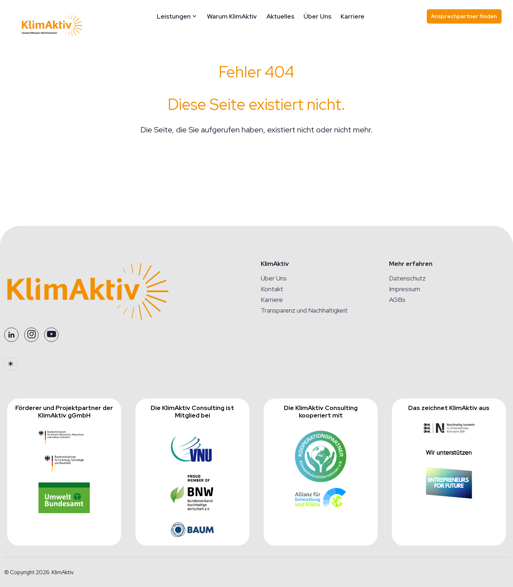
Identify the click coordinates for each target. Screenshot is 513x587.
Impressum (404, 289)
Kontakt (272, 289)
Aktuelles (297, 16)
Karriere (369, 16)
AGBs (397, 299)
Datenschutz (407, 278)
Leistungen (190, 16)
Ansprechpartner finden (464, 16)
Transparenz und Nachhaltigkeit (304, 310)
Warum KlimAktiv (248, 16)
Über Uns (334, 16)
